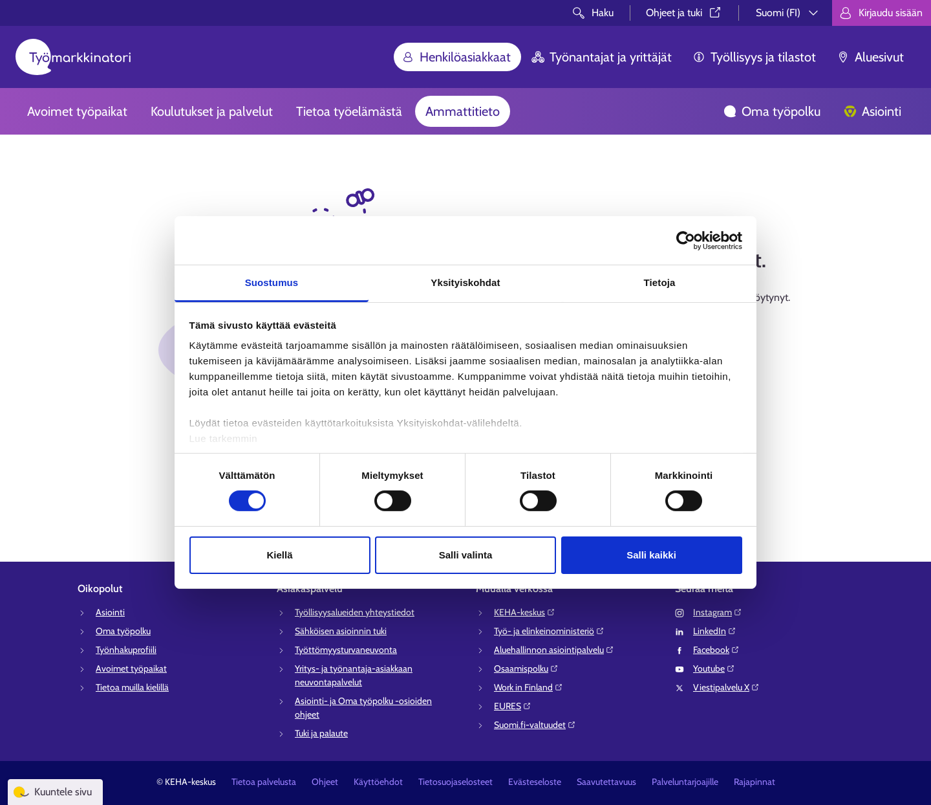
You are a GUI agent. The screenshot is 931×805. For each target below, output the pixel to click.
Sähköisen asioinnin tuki (341, 631)
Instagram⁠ (717, 612)
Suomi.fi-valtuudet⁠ (535, 725)
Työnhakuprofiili (126, 650)
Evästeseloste (534, 782)
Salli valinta (466, 554)
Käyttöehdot (378, 782)
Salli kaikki (651, 554)
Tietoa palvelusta (263, 782)
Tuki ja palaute (321, 733)
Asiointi (872, 111)
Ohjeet (325, 782)
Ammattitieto (462, 111)
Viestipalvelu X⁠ (726, 687)
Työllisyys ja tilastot (754, 57)
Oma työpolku (771, 111)
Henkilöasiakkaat (456, 57)
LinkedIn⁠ (714, 631)
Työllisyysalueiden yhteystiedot (354, 612)
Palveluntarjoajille (685, 782)
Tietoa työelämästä (349, 111)
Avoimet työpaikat (77, 111)
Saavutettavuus (606, 782)
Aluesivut (870, 57)
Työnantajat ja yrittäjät (601, 57)
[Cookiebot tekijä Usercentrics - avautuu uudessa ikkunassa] (685, 240)
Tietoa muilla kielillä (132, 687)
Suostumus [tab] (272, 282)
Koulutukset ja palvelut (212, 111)
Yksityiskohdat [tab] (465, 282)
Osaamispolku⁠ (526, 668)
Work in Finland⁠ (528, 687)
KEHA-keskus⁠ (524, 612)
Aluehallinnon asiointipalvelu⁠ (554, 650)
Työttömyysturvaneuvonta (346, 650)
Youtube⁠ (714, 668)
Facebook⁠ (716, 650)
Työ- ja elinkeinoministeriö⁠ (549, 631)
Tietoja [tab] (660, 282)
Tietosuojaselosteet (455, 782)
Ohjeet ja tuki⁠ (684, 12)
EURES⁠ (512, 706)
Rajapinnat (754, 782)
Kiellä (279, 554)
